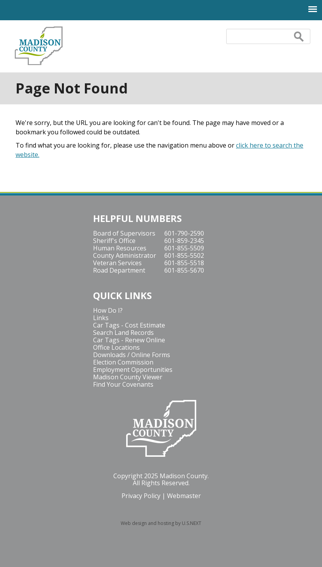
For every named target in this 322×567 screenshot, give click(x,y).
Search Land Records (123, 332)
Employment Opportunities (132, 369)
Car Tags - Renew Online (129, 340)
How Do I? (108, 310)
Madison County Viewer (127, 377)
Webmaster (184, 495)
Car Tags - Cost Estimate (129, 325)
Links (101, 317)
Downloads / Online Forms (131, 354)
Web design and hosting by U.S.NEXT (161, 523)
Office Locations (116, 347)
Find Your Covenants (123, 384)
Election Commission (123, 362)
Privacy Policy (140, 495)
